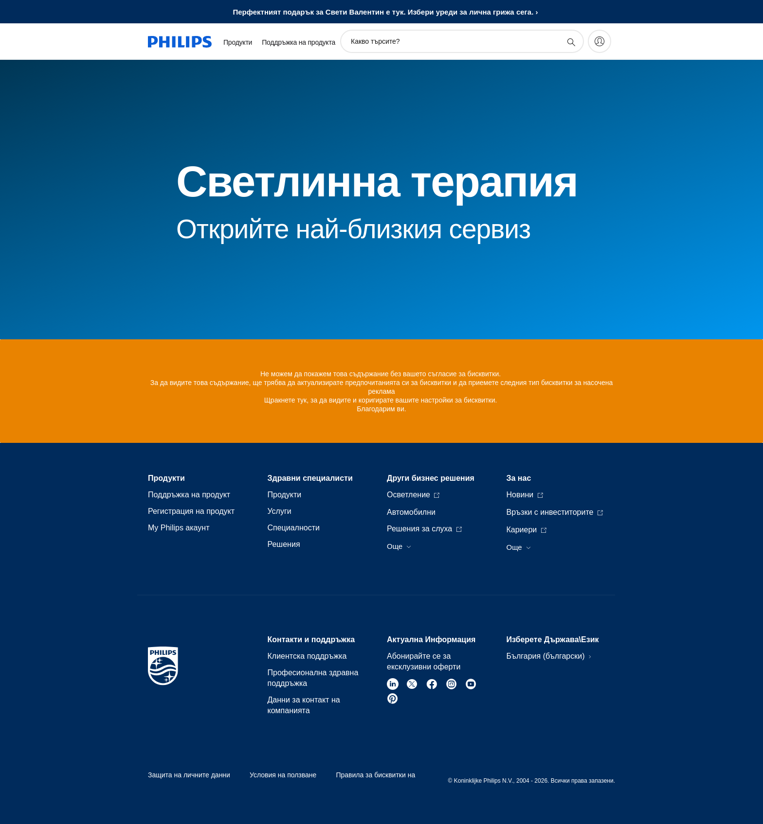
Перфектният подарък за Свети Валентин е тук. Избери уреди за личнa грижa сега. (383, 12)
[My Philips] (599, 41)
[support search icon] (571, 42)
